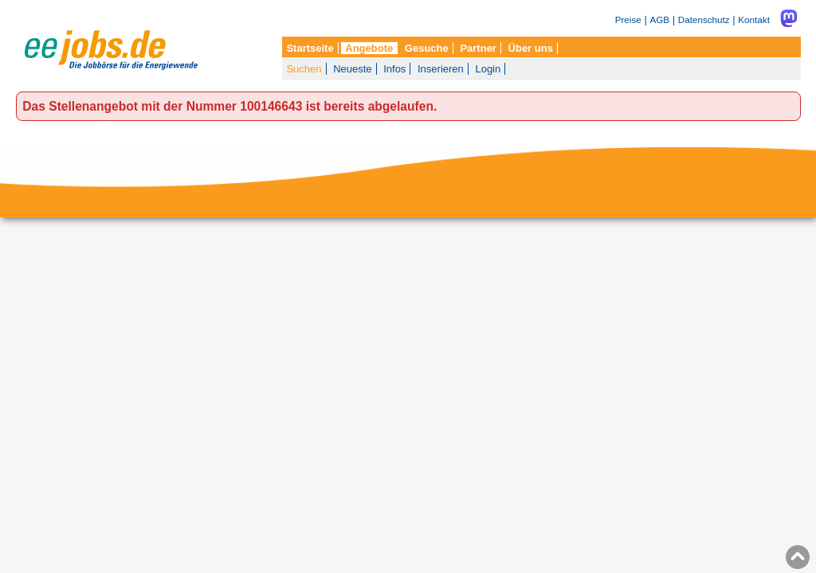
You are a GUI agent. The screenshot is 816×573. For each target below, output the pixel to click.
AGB (659, 19)
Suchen (303, 69)
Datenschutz (704, 19)
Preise (628, 19)
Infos (394, 69)
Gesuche (427, 48)
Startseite (309, 48)
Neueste (352, 69)
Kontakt (754, 19)
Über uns (530, 48)
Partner (478, 48)
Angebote (369, 48)
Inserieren (441, 69)
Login (487, 69)
